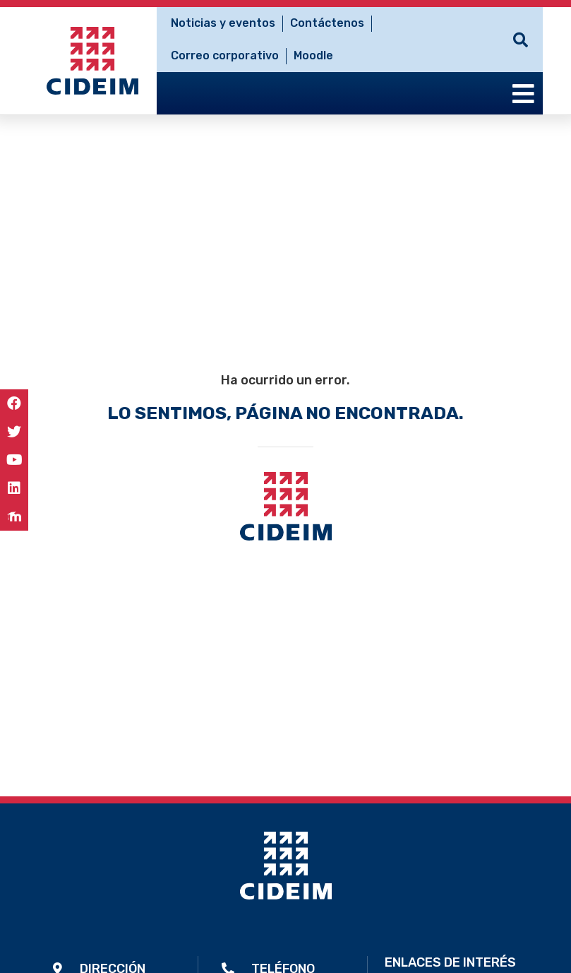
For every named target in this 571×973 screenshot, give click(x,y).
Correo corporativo (225, 55)
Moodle (313, 55)
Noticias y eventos (223, 23)
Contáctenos (327, 23)
